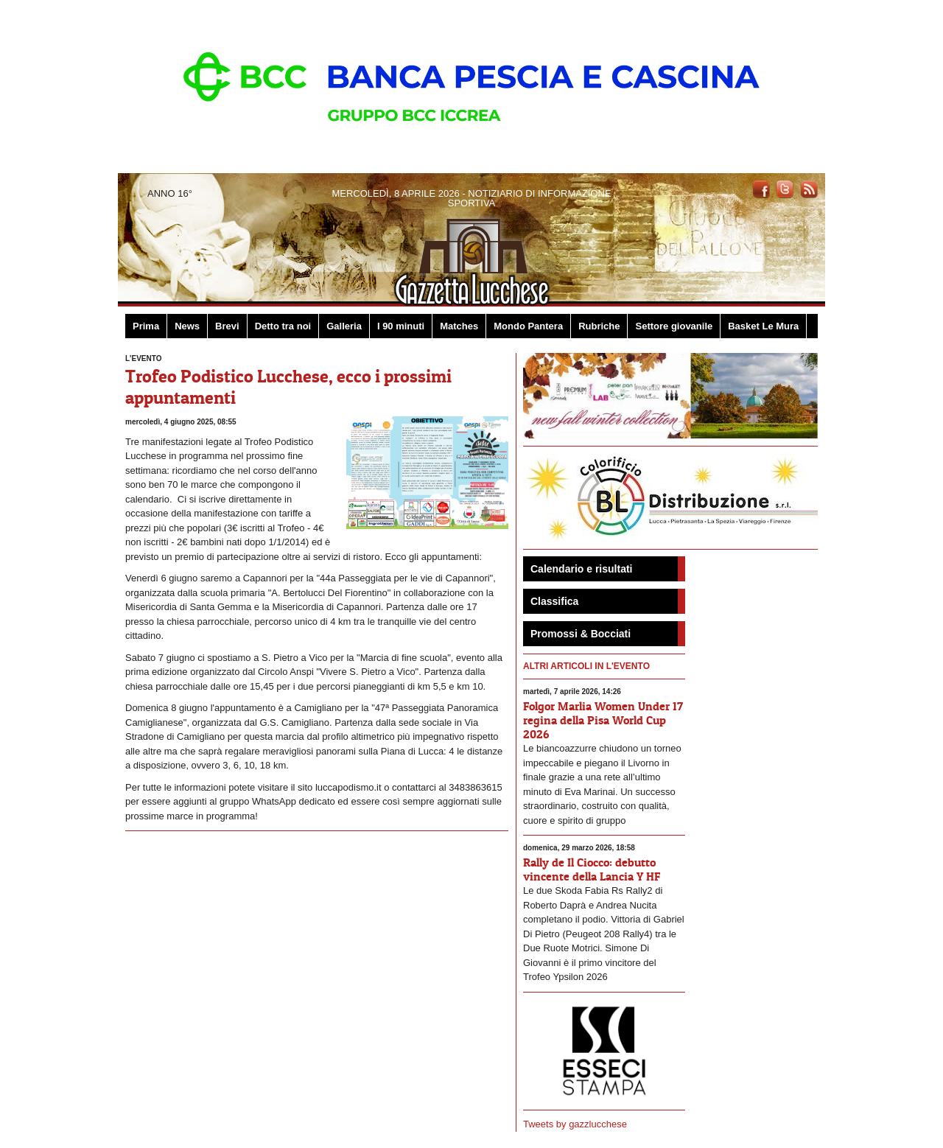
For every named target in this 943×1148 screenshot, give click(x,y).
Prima (146, 326)
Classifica (554, 601)
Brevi (227, 326)
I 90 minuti (400, 326)
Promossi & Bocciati (580, 634)
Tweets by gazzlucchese (575, 1124)
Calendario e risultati (581, 569)
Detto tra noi (283, 326)
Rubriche (599, 326)
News (187, 326)
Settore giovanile (673, 326)
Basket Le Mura (763, 326)
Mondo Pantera (528, 326)
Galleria (344, 326)
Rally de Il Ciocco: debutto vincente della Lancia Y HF (591, 869)
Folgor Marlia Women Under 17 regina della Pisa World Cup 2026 (603, 720)
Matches (459, 326)
